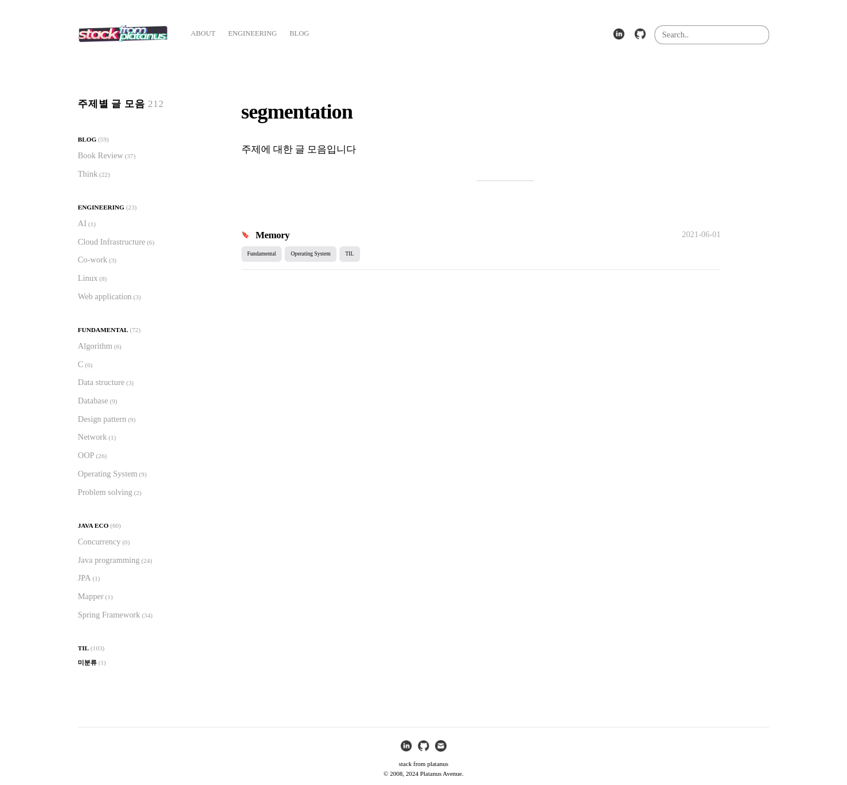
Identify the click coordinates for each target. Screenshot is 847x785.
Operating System (108, 473)
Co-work (92, 259)
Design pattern (102, 419)
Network (92, 436)
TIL (83, 648)
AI (82, 223)
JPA (84, 577)
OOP (86, 455)
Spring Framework (109, 614)
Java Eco (93, 525)
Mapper (91, 596)
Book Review (100, 155)
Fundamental (103, 329)
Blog (87, 139)
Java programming (109, 560)
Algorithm (95, 345)
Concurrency (99, 541)
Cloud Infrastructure (111, 241)
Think (87, 173)
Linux (87, 278)
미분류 (87, 662)
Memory (273, 235)
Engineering (101, 207)
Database (93, 400)
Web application (105, 296)
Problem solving (105, 492)
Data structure (101, 382)
